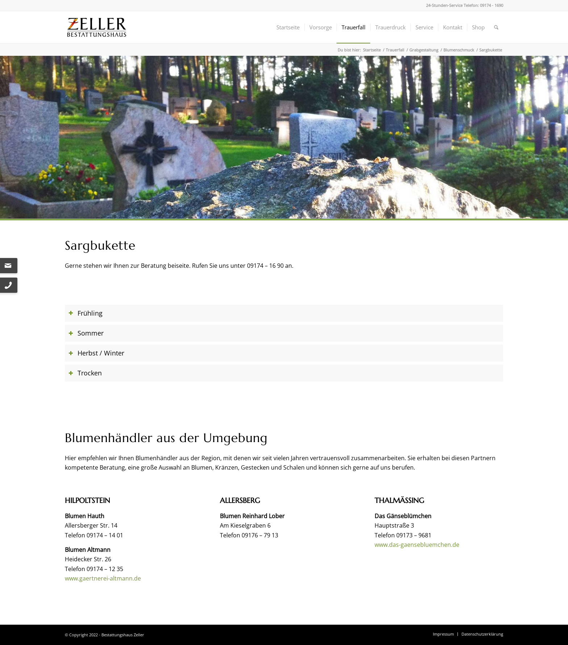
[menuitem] (288, 27)
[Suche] (496, 27)
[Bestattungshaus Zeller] (97, 27)
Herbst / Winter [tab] (96, 353)
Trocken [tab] (85, 373)
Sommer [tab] (86, 333)
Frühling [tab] (85, 313)
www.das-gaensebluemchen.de (417, 545)
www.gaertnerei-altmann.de (103, 578)
